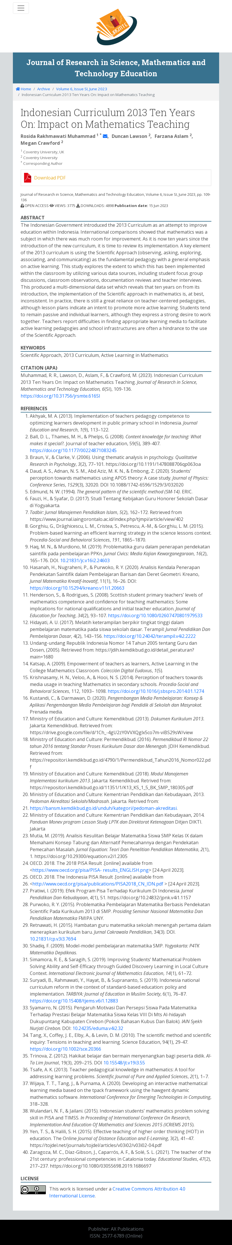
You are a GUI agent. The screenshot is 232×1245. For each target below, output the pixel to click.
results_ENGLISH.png (126, 870)
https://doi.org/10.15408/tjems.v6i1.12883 (74, 1001)
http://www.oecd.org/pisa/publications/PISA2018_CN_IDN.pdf (98, 884)
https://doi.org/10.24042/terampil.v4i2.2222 (150, 636)
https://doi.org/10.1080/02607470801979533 (155, 615)
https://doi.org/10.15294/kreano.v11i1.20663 (77, 588)
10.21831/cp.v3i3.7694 (53, 939)
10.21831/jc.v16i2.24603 (85, 560)
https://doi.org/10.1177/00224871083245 (73, 450)
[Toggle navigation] (21, 8)
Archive (43, 88)
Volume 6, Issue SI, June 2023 (81, 88)
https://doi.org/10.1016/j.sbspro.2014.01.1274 (156, 691)
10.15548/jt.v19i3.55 (124, 1063)
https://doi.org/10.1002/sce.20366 (65, 1049)
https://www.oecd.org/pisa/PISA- (67, 870)
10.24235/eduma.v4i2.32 (97, 1028)
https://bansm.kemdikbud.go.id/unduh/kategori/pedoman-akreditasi (103, 808)
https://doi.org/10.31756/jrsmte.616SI (60, 396)
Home (23, 88)
